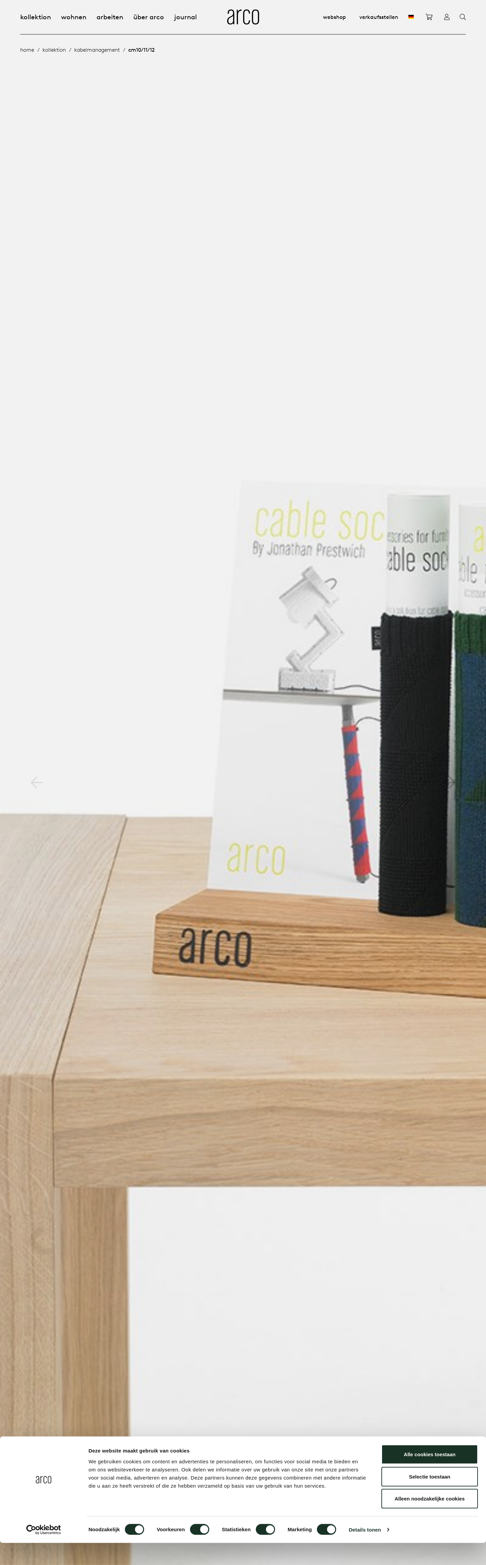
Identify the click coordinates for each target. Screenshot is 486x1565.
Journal (185, 17)
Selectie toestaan (430, 1498)
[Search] (463, 17)
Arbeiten (110, 17)
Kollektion (35, 17)
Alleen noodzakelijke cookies (430, 1520)
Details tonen (365, 1552)
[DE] (411, 17)
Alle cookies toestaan (429, 1476)
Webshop (334, 17)
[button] (449, 782)
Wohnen (73, 17)
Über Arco (148, 17)
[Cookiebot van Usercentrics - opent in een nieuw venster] (43, 1552)
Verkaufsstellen (378, 17)
